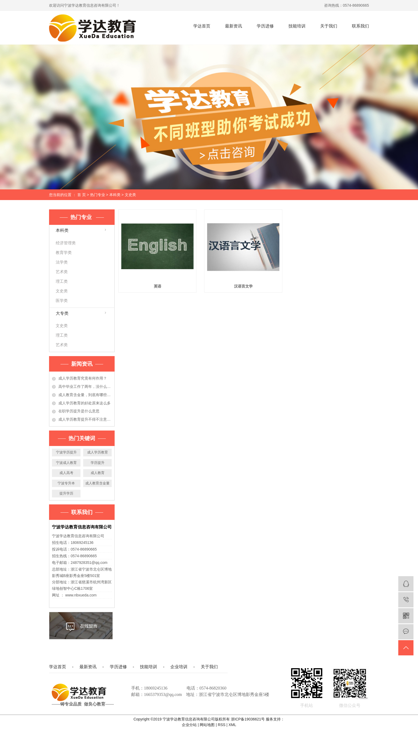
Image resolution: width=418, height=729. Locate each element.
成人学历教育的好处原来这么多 (84, 403)
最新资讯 (233, 26)
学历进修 (265, 26)
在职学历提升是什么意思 (78, 411)
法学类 (62, 262)
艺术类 (62, 271)
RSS (222, 725)
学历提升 (97, 463)
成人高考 (66, 473)
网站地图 (208, 725)
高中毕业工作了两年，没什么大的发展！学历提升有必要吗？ (85, 386)
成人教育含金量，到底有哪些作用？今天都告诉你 (85, 395)
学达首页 (201, 26)
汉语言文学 (243, 286)
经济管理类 (66, 243)
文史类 (130, 195)
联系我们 (360, 26)
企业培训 (178, 666)
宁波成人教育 (66, 463)
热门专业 (98, 195)
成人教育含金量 (97, 483)
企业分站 (189, 725)
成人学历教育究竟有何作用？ (82, 378)
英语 (157, 286)
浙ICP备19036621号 (248, 719)
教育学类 (64, 252)
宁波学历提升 (66, 452)
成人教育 (97, 473)
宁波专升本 (66, 483)
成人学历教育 (97, 452)
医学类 (62, 300)
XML (232, 725)
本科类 (114, 195)
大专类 (62, 313)
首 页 (81, 195)
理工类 (62, 281)
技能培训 (297, 26)
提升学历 (66, 493)
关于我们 (328, 26)
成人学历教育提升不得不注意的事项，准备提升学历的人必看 (85, 419)
